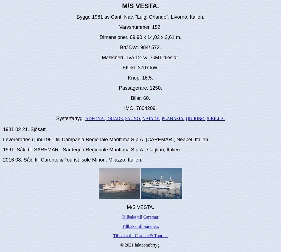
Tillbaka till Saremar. (140, 226)
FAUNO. (133, 118)
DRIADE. (115, 118)
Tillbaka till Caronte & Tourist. (140, 235)
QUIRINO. (196, 118)
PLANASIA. (173, 118)
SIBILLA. (216, 118)
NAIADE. (151, 118)
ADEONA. (95, 118)
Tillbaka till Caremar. (140, 217)
